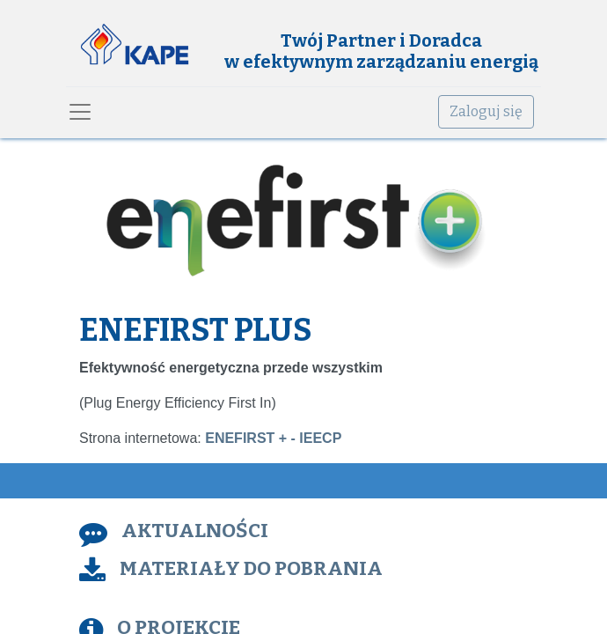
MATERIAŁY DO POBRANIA (251, 568)
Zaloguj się (486, 111)
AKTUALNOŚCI (194, 530)
